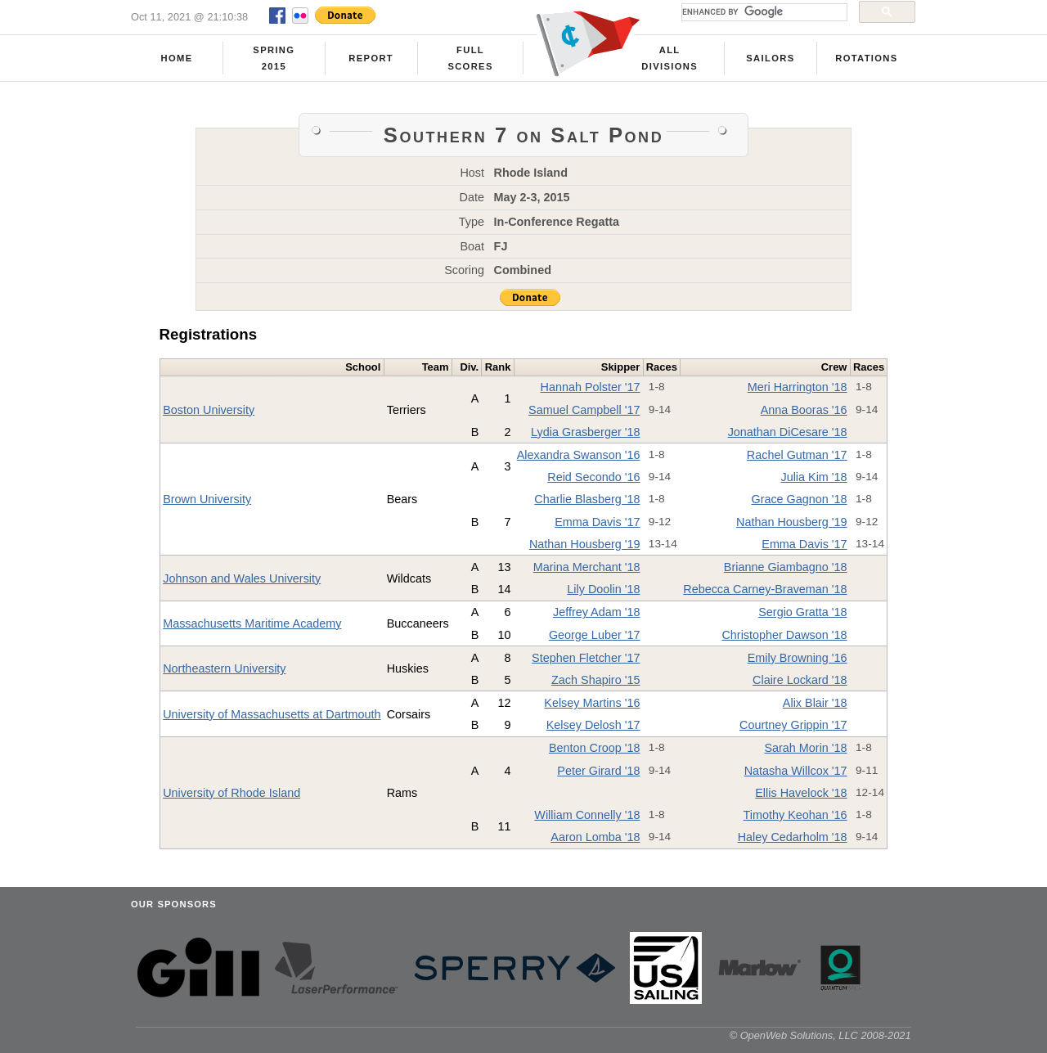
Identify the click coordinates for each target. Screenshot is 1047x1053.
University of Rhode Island (231, 792)
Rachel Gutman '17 (797, 454)
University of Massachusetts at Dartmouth (271, 714)
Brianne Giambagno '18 (785, 567)
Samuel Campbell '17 (584, 409)
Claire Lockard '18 (800, 679)
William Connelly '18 (587, 814)
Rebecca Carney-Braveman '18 (765, 589)
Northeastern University (224, 668)
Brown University (207, 499)
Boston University (208, 409)
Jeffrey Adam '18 (596, 612)
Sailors (770, 58)
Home (177, 58)
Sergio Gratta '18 (802, 612)
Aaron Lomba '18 (595, 837)
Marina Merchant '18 (586, 567)
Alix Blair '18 (815, 702)
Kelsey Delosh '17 (593, 724)
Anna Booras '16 (804, 409)
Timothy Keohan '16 (795, 814)
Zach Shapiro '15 (595, 679)
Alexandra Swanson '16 (578, 454)
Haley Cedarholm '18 (792, 837)
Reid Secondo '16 (593, 477)
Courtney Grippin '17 (793, 724)
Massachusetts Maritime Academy (252, 623)
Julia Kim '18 (813, 477)
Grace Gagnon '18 (799, 499)
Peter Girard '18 (598, 770)
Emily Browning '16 (797, 657)
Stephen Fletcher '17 (586, 657)
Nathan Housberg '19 (791, 522)
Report (370, 58)
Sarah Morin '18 (805, 747)
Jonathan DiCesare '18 (787, 432)
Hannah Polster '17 (590, 387)
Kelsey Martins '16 (592, 702)
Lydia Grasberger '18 (585, 432)
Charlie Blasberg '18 (587, 499)
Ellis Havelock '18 (801, 792)
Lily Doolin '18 (603, 589)
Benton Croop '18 (594, 747)
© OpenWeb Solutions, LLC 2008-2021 (820, 1035)
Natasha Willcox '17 (795, 770)
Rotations (866, 58)
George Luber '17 (594, 634)
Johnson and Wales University (242, 578)
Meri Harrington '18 (797, 387)
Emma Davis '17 (597, 522)
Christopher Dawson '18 (784, 634)
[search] (762, 12)
